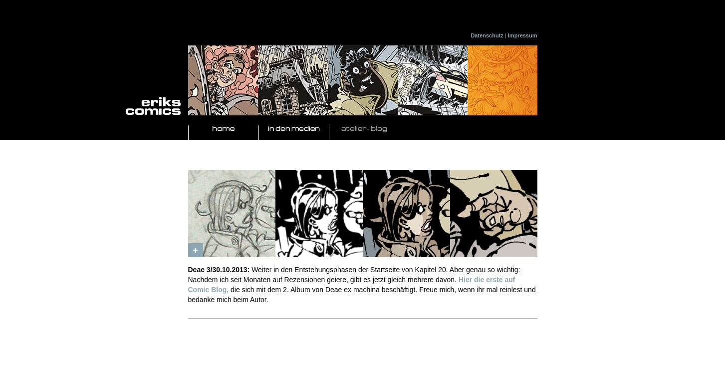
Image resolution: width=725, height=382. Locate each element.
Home (224, 129)
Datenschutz (487, 35)
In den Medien (294, 129)
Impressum (522, 35)
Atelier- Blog (364, 129)
